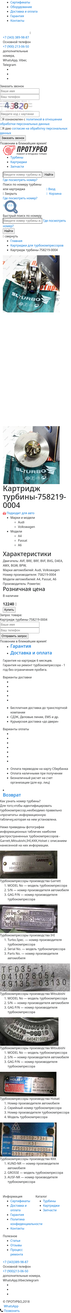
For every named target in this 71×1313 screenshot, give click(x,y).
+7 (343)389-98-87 (15, 1262)
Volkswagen (26, 527)
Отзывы (16, 1245)
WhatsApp (9, 1306)
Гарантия (17, 16)
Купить (9, 609)
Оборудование (21, 7)
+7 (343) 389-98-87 (16, 37)
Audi (21, 522)
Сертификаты (20, 2)
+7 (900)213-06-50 (15, 1271)
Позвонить (10, 1311)
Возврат (12, 795)
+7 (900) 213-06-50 (16, 33)
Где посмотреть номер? (20, 180)
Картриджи (18, 162)
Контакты (17, 20)
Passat (22, 540)
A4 (20, 536)
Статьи (15, 1241)
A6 (20, 545)
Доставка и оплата (23, 11)
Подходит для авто (20, 513)
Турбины (16, 157)
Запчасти (17, 166)
